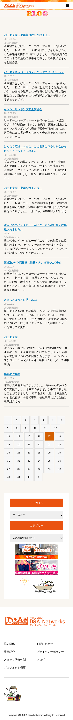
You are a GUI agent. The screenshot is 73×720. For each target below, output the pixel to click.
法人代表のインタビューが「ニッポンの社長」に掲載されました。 (35, 227)
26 (18, 452)
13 (8, 436)
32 (18, 460)
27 (29, 452)
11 (45, 428)
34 (39, 460)
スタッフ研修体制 (15, 659)
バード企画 (11, 337)
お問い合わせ (45, 643)
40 (39, 469)
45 (29, 477)
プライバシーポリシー (50, 651)
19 (8, 444)
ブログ (41, 659)
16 (39, 436)
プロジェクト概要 (15, 667)
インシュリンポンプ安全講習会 (23, 109)
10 (35, 428)
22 (39, 444)
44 (18, 477)
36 (59, 460)
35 (49, 460)
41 (49, 469)
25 (8, 452)
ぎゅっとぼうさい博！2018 (20, 299)
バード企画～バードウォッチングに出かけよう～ (34, 72)
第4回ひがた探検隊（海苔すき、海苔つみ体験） (33, 262)
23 (49, 444)
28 (39, 452)
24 (59, 444)
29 (49, 452)
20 (18, 444)
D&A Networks (11, 237)
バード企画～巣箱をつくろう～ (23, 187)
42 (59, 469)
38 (18, 469)
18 (59, 436)
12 (55, 428)
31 (8, 460)
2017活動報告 (11, 43)
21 (29, 444)
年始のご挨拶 (12, 374)
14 (18, 436)
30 (59, 452)
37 (8, 469)
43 (8, 477)
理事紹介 (9, 651)
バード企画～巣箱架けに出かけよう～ (27, 35)
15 (29, 436)
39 (29, 469)
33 (29, 460)
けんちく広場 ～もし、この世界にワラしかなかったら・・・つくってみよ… (35, 148)
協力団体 (9, 643)
